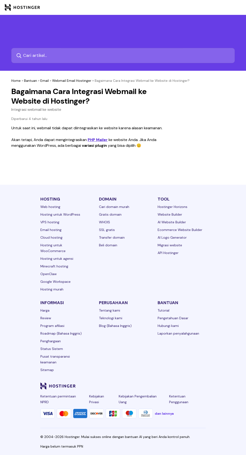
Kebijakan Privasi (96, 399)
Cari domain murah (114, 207)
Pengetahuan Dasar (173, 318)
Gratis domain (110, 214)
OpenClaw (48, 274)
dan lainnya (164, 413)
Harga (44, 310)
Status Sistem (51, 349)
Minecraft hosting (54, 266)
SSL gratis (107, 230)
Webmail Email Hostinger (71, 80)
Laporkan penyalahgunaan (178, 333)
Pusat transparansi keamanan (55, 359)
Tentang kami (109, 310)
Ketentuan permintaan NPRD (58, 399)
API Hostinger (168, 253)
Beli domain (108, 245)
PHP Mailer (98, 139)
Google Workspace (55, 281)
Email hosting (51, 230)
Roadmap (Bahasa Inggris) (61, 333)
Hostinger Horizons (172, 207)
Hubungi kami (168, 326)
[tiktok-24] (203, 386)
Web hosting (50, 207)
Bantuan (30, 80)
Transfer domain (112, 237)
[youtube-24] (183, 386)
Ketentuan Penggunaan (178, 399)
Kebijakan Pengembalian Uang (138, 399)
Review (45, 318)
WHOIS (104, 222)
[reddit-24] (193, 386)
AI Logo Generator (172, 237)
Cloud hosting (51, 237)
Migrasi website (170, 245)
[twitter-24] (174, 386)
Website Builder (170, 214)
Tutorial (163, 310)
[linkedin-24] (145, 386)
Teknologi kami (110, 318)
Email (44, 80)
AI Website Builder (172, 222)
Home (16, 80)
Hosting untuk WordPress (60, 214)
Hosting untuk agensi (56, 258)
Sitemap (47, 370)
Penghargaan (50, 341)
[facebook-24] (155, 386)
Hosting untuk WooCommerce (53, 248)
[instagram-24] (164, 386)
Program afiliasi (52, 326)
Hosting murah (51, 289)
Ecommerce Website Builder (180, 230)
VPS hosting (49, 222)
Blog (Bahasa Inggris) (115, 326)
